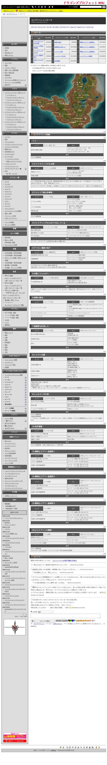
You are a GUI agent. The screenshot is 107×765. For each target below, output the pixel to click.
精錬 (6, 340)
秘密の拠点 (58, 42)
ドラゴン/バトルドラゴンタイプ (14, 538)
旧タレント (21, 92)
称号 (6, 73)
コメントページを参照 (59, 560)
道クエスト (8, 441)
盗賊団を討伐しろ (60, 47)
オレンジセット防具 (11, 245)
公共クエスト (57, 624)
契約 (6, 139)
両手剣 (16, 253)
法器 (12, 265)
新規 (22, 7)
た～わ (22, 293)
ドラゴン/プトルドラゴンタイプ (14, 584)
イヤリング (16, 305)
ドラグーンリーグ (10, 164)
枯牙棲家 (57, 61)
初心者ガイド (9, 53)
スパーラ (7, 206)
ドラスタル (8, 77)
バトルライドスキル (12, 159)
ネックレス (8, 305)
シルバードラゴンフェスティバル (15, 471)
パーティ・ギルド (10, 68)
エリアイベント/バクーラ (41, 20)
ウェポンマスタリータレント (15, 97)
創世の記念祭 (9, 478)
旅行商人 (7, 448)
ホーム (6, 7)
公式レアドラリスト (11, 218)
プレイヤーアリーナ (11, 458)
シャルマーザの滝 (60, 56)
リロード (13, 7)
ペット (7, 322)
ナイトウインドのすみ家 (38, 42)
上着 (6, 280)
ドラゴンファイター (11, 92)
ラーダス (7, 184)
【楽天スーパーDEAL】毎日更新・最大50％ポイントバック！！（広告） (40, 11)
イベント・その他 (10, 216)
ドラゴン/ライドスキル (12, 596)
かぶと (7, 278)
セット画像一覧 (13, 290)
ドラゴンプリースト (11, 122)
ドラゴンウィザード (11, 112)
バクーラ (34, 27)
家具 (14, 365)
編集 (18, 7)
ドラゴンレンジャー (11, 102)
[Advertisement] (14, 29)
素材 (6, 335)
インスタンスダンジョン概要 (14, 375)
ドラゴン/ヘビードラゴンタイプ (14, 600)
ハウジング (8, 365)
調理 (6, 347)
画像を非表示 (72, 560)
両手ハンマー (22, 258)
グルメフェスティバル (12, 483)
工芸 (6, 352)
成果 (6, 70)
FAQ (6, 50)
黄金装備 (7, 237)
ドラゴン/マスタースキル (12, 542)
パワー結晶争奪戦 (10, 453)
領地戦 (7, 367)
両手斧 (16, 255)
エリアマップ (9, 362)
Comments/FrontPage (12, 567)
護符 (12, 300)
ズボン (17, 280)
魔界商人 (7, 325)
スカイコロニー (9, 208)
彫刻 (6, 350)
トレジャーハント (10, 446)
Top (4, 14)
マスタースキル (9, 154)
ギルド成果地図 (13, 70)
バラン (7, 201)
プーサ (7, 181)
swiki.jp (53, 750)
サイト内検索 (73, 7)
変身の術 (11, 73)
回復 (10, 312)
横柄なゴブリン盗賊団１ (87, 42)
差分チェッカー (9, 11)
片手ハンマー (9, 258)
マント (17, 300)
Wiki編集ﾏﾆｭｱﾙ (10, 506)
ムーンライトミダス (11, 460)
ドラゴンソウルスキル (12, 147)
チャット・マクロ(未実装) (13, 82)
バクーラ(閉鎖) (9, 222)
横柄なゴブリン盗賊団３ (87, 51)
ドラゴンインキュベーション (14, 144)
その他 (7, 320)
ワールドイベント (10, 443)
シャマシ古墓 (59, 51)
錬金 (6, 345)
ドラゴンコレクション (12, 166)
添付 (27, 7)
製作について (9, 333)
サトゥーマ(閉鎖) (10, 225)
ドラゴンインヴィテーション (14, 488)
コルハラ (7, 189)
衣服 (9, 242)
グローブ (11, 280)
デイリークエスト (10, 423)
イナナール (8, 194)
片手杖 (7, 263)
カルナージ (8, 191)
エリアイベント (12, 14)
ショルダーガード (15, 278)
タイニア (7, 203)
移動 (6, 65)
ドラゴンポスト (9, 142)
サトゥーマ (41, 27)
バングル (14, 173)
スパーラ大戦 (9, 463)
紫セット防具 (9, 240)
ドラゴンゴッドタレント (14, 100)
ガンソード (14, 267)
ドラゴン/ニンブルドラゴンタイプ (15, 604)
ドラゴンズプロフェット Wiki (83, 3)
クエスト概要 (9, 418)
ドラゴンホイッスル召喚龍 (13, 211)
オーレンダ (8, 199)
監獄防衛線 (8, 455)
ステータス (8, 63)
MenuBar (9, 508)
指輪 (22, 305)
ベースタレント (11, 95)
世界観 (7, 48)
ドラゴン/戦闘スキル (11, 533)
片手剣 (7, 253)
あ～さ (15, 293)
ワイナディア (9, 186)
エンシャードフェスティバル (14, 481)
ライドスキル (9, 156)
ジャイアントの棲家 (86, 56)
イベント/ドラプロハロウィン (14, 518)
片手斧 (7, 255)
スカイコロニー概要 (11, 360)
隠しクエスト (9, 426)
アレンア (7, 196)
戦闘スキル (8, 149)
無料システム (9, 55)
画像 (10, 253)
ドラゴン (7, 137)
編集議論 (7, 503)
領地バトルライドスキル (14, 161)
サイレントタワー (10, 451)
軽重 (13, 242)
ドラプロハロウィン (11, 486)
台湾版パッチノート (11, 496)
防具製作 (7, 342)
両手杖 (16, 263)
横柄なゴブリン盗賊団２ (87, 47)
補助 (14, 312)
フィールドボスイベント (12, 473)
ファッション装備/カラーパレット (15, 80)
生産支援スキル (9, 151)
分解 (6, 337)
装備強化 (7, 75)
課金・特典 (8, 213)
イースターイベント (11, 476)
